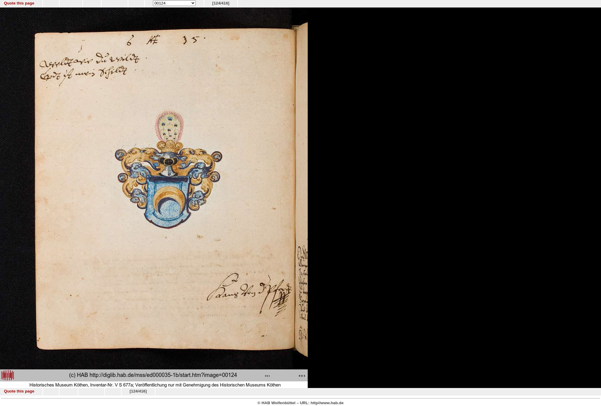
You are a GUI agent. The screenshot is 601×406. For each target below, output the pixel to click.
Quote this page (19, 3)
